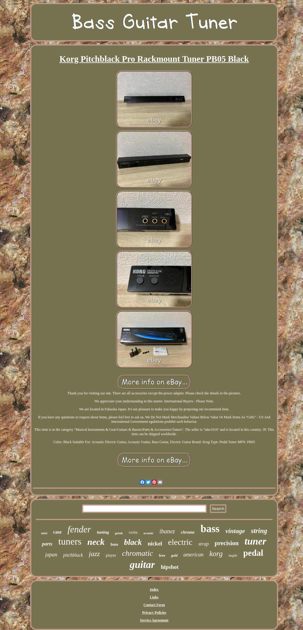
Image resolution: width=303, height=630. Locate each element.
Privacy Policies (154, 612)
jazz (94, 554)
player (111, 555)
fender (79, 529)
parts (47, 544)
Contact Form (154, 605)
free (162, 555)
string (259, 531)
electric (180, 542)
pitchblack (73, 555)
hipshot (169, 567)
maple (233, 555)
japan (51, 555)
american (193, 555)
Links (154, 597)
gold (174, 555)
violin (133, 532)
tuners (69, 541)
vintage (235, 531)
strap (203, 544)
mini (44, 533)
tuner (255, 541)
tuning (103, 532)
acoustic (149, 533)
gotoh (119, 533)
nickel (155, 543)
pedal (253, 553)
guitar (142, 564)
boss (114, 544)
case (57, 532)
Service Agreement (154, 620)
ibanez (167, 531)
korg (216, 554)
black (133, 542)
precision (226, 543)
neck (95, 542)
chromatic (137, 553)
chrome (188, 532)
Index (154, 589)
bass (210, 529)
